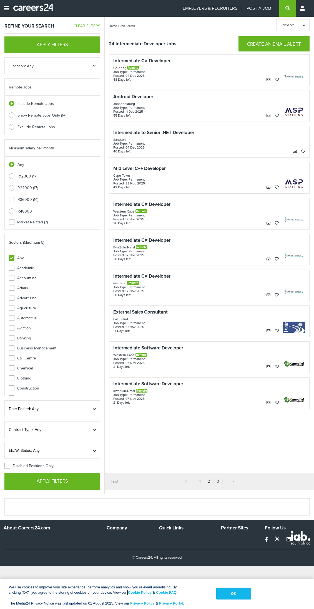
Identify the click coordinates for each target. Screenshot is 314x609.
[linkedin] (289, 539)
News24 (228, 546)
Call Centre (22, 358)
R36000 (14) (27, 200)
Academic (21, 268)
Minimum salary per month (31, 148)
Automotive (23, 318)
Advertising (23, 298)
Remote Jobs (20, 87)
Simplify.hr (229, 539)
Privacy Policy (142, 603)
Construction (24, 388)
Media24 (228, 561)
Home (113, 26)
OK (234, 593)
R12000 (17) (27, 176)
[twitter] (278, 539)
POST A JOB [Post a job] (259, 8)
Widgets (166, 561)
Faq (162, 576)
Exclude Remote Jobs (36, 127)
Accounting (23, 278)
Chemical (21, 368)
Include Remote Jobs (35, 104)
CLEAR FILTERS (87, 26)
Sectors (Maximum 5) (26, 242)
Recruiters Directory (176, 539)
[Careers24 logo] (31, 8)
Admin (18, 288)
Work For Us (117, 539)
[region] (157, 594)
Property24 (230, 554)
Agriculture (22, 308)
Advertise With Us (122, 546)
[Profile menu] (303, 8)
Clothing (20, 378)
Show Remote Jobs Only (41, 115)
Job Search (127, 26)
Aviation (20, 328)
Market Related (28, 222)
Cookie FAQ (166, 592)
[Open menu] (6, 8)
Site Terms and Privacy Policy (184, 554)
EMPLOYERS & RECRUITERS (210, 8)
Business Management (32, 348)
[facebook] (267, 539)
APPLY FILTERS (52, 44)
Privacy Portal (171, 603)
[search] (287, 8)
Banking (20, 338)
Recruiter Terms (172, 569)
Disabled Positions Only (29, 466)
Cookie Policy (140, 592)
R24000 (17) (27, 188)
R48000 (24, 211)
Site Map (166, 546)
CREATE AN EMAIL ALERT (274, 44)
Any (20, 164)
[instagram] (299, 539)
